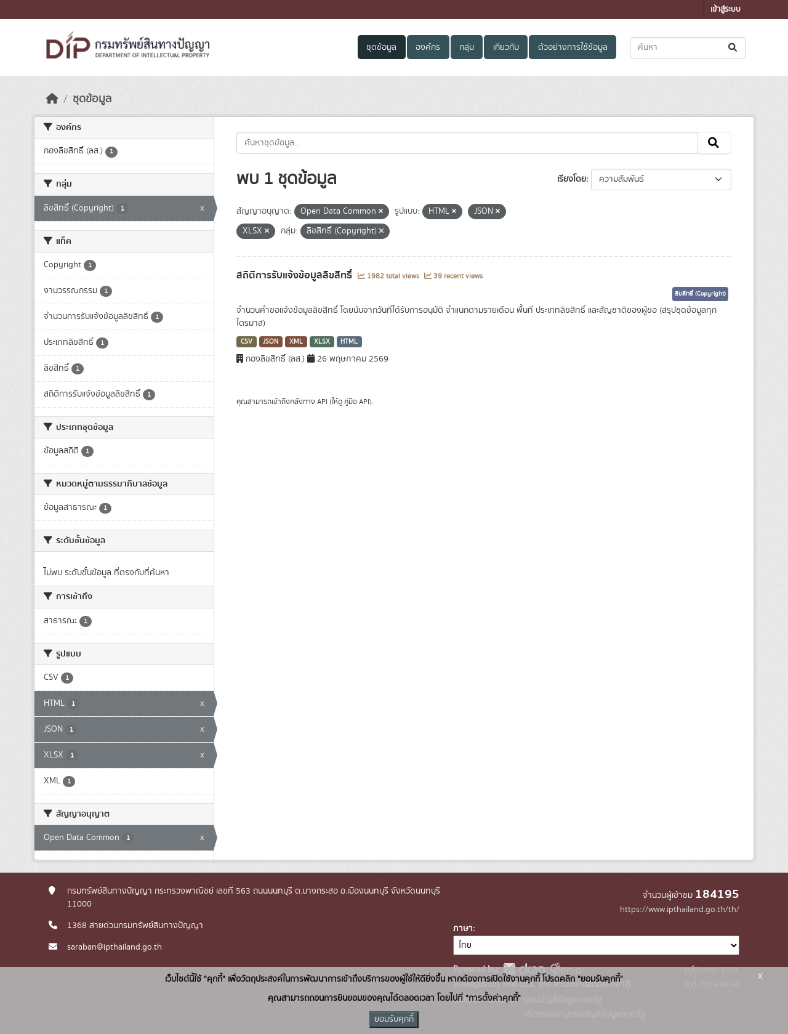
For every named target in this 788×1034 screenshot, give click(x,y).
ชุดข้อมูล (381, 47)
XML (296, 342)
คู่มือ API (356, 401)
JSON (270, 342)
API (322, 401)
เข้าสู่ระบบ (725, 9)
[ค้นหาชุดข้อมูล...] (688, 48)
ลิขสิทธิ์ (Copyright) (700, 293)
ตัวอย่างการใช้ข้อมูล (573, 47)
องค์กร (428, 47)
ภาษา (463, 929)
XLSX (322, 342)
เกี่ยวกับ (506, 47)
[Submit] (733, 48)
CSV (246, 342)
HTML (349, 342)
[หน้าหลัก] (52, 99)
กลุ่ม (466, 47)
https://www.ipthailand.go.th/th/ (679, 909)
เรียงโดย (571, 179)
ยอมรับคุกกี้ (394, 1019)
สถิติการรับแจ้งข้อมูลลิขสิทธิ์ (295, 275)
